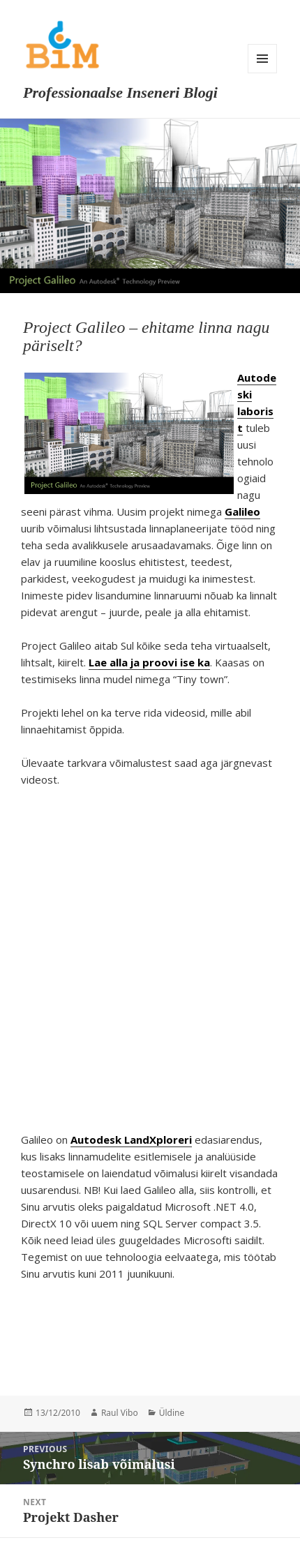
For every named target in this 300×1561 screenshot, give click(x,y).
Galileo (242, 511)
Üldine (172, 1413)
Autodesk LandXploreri (131, 1140)
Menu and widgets (262, 58)
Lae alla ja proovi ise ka (149, 662)
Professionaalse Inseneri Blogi (120, 92)
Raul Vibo (119, 1413)
